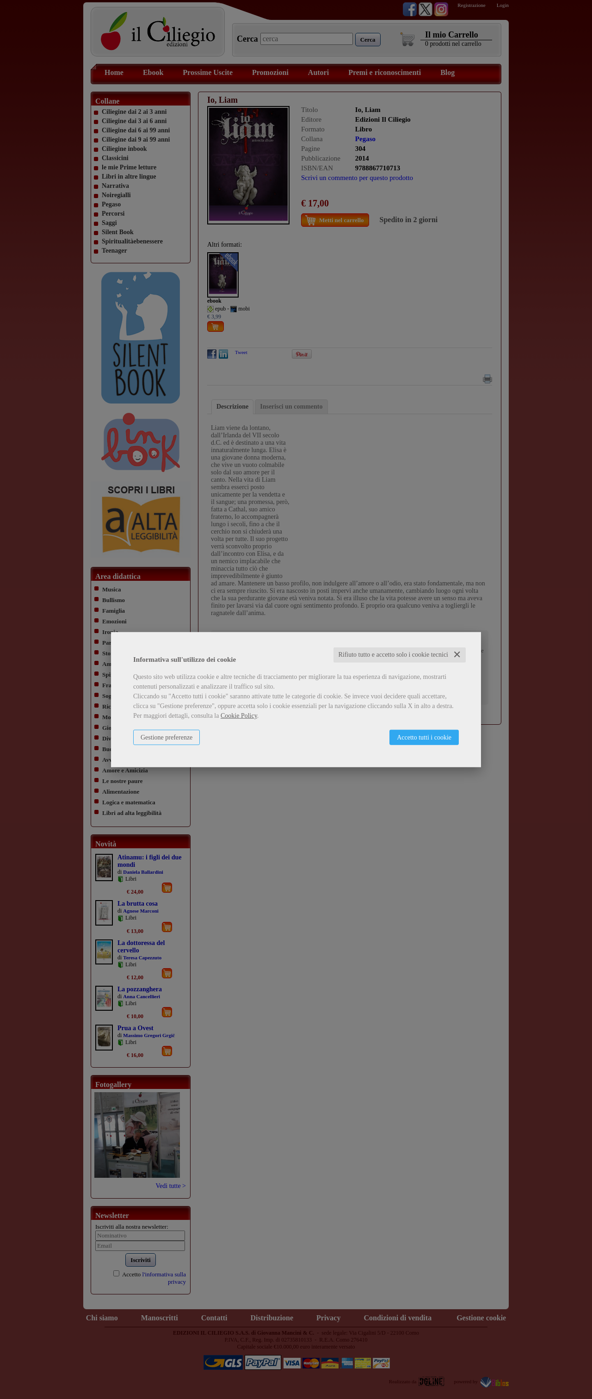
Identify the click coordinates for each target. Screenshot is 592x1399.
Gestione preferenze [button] (166, 737)
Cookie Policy (239, 715)
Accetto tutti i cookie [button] (424, 737)
